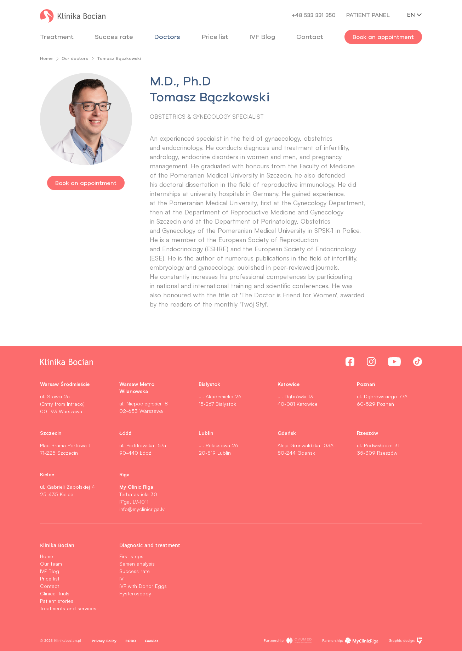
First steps (131, 556)
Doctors (167, 36)
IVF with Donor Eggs (143, 586)
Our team (51, 564)
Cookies (151, 640)
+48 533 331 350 (314, 15)
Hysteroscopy (135, 593)
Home (46, 58)
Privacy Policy (104, 640)
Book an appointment (383, 37)
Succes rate (114, 36)
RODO (130, 640)
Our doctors (75, 58)
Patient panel (368, 15)
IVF (122, 579)
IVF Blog (262, 36)
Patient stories (56, 601)
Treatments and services (68, 608)
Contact (49, 586)
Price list (49, 579)
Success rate (134, 571)
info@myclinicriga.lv (142, 509)
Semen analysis (137, 564)
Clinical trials (54, 593)
